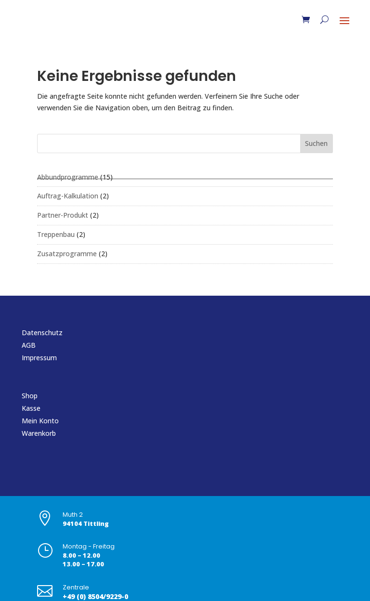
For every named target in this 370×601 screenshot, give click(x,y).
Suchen (316, 143)
